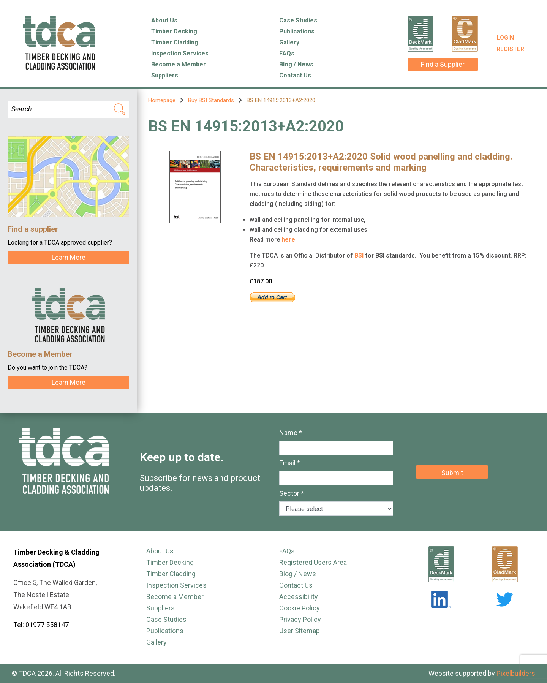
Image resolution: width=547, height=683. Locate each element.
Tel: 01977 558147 (41, 625)
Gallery (289, 42)
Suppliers (164, 75)
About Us (164, 20)
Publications (297, 31)
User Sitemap (299, 631)
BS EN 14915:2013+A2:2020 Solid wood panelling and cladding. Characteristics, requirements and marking (381, 162)
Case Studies (298, 20)
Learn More (68, 257)
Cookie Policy (299, 608)
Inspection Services (180, 53)
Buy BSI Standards (211, 100)
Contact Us (295, 75)
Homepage (161, 100)
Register (510, 49)
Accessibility (298, 597)
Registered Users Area (313, 562)
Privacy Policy (300, 619)
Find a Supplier (443, 64)
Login (505, 37)
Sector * (291, 493)
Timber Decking (174, 31)
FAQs (286, 53)
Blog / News (296, 64)
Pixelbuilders (515, 673)
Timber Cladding (174, 42)
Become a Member (178, 64)
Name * (290, 432)
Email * (289, 463)
